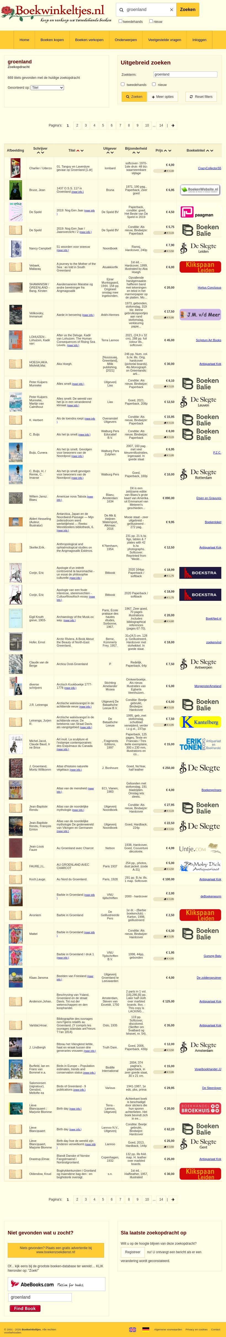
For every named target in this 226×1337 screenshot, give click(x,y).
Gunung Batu (212, 955)
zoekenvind (213, 642)
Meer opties (165, 97)
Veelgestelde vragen (164, 40)
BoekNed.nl (213, 618)
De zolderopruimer (209, 977)
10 (147, 125)
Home (24, 40)
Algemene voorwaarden (168, 1329)
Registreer (132, 1252)
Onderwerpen (126, 40)
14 (161, 125)
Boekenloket (213, 522)
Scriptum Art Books (208, 340)
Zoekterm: (129, 75)
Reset (201, 97)
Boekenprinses (211, 790)
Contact (215, 1329)
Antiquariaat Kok (210, 363)
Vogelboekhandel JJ (208, 1069)
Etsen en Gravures (208, 498)
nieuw (158, 22)
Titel (71, 150)
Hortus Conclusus (209, 287)
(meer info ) (77, 191)
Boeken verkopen (89, 40)
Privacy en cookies (196, 1329)
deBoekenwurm (211, 896)
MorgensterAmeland (208, 686)
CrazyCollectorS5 (209, 168)
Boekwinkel (196, 150)
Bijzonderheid (136, 148)
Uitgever (109, 148)
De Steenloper (211, 1087)
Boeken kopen (52, 40)
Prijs (159, 150)
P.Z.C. (217, 452)
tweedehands (133, 22)
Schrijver (40, 148)
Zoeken (188, 9)
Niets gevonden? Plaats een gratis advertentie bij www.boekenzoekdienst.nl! (56, 1250)
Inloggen (199, 40)
